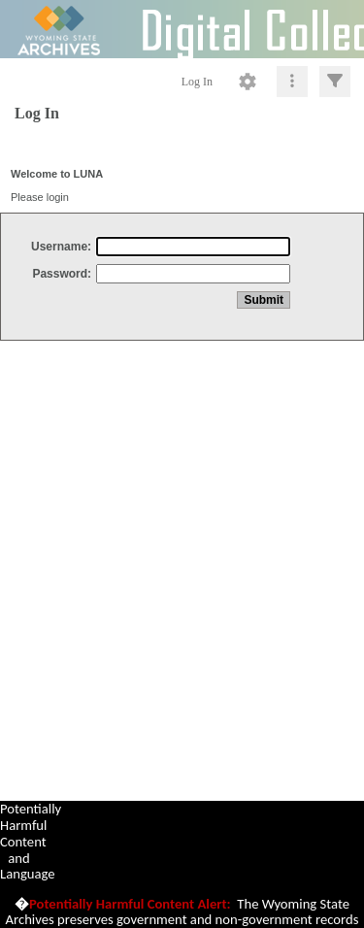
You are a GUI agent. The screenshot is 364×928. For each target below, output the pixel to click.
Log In (197, 81)
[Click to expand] (334, 81)
